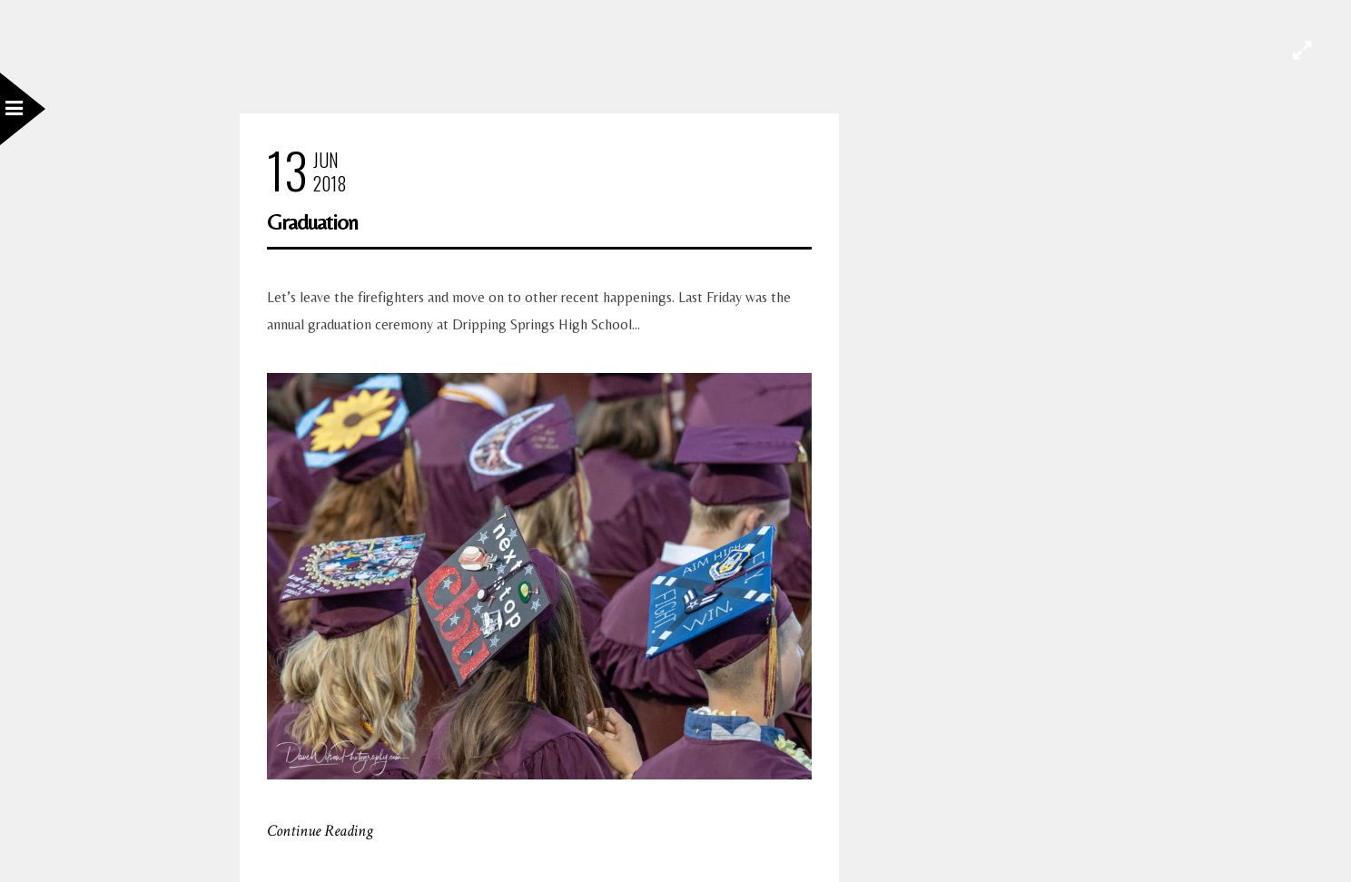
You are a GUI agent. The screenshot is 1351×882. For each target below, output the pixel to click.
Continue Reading (320, 830)
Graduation (312, 222)
